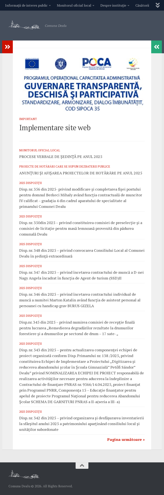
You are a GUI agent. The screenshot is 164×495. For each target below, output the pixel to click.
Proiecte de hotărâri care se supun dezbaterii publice (64, 166)
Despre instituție (113, 5)
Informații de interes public (26, 5)
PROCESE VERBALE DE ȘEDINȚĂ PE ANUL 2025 (60, 156)
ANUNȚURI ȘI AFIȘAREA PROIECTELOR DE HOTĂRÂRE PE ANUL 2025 (80, 172)
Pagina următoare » (126, 439)
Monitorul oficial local (74, 5)
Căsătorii (142, 5)
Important (28, 119)
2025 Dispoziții (30, 183)
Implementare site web (55, 127)
